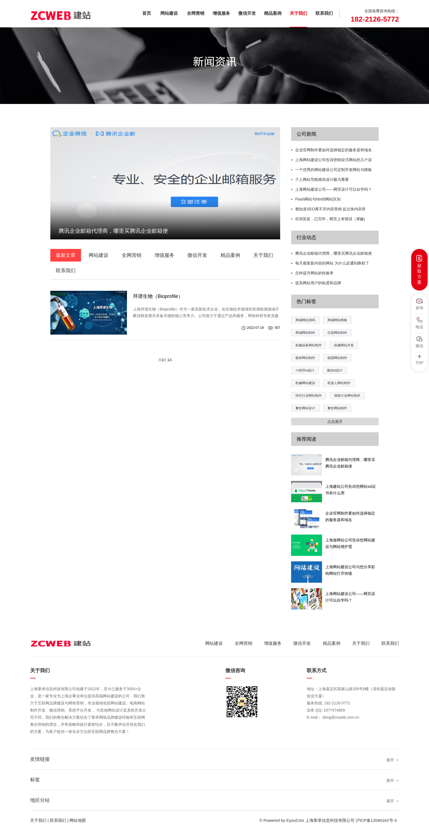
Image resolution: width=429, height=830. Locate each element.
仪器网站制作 (337, 333)
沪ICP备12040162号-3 (376, 820)
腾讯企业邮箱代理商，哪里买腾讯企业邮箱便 (333, 253)
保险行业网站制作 (347, 395)
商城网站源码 (305, 320)
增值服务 (221, 13)
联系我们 (324, 13)
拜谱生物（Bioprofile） (158, 296)
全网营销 (195, 13)
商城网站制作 (305, 333)
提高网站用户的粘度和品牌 (318, 283)
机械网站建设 (305, 383)
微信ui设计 (335, 370)
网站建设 (169, 13)
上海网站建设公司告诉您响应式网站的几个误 (333, 160)
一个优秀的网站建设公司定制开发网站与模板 (333, 169)
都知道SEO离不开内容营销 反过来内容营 (330, 209)
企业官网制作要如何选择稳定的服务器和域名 (333, 150)
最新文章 (66, 255)
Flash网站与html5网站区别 (318, 199)
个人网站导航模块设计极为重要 (322, 179)
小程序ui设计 (304, 370)
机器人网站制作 (338, 383)
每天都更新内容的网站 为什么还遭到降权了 (332, 263)
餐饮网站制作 (337, 408)
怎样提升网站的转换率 (314, 273)
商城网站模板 (337, 320)
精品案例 (273, 13)
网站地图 (77, 820)
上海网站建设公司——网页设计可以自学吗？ (333, 189)
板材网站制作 (305, 358)
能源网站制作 (337, 358)
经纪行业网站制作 (308, 395)
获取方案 (419, 274)
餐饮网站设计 (305, 408)
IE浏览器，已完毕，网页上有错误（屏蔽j (330, 219)
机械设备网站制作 (308, 345)
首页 (146, 13)
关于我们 (298, 13)
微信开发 (247, 13)
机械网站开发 (344, 345)
